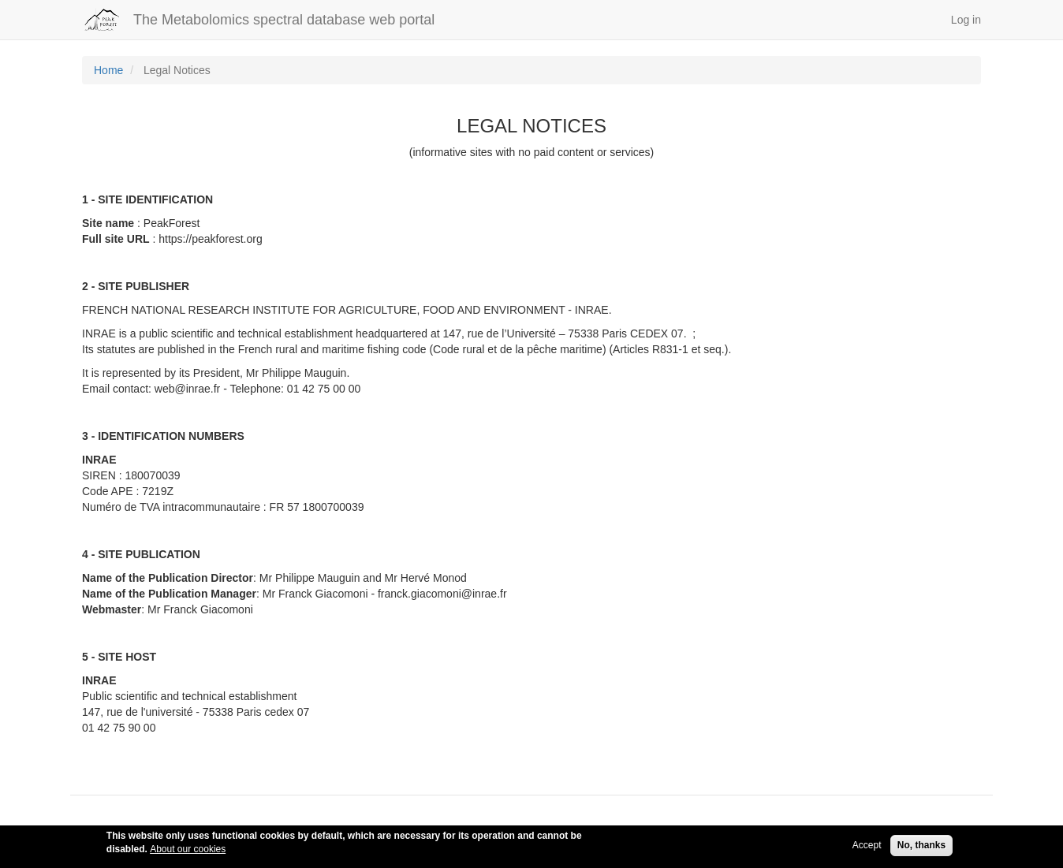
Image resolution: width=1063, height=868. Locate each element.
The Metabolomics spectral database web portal (284, 20)
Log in (966, 19)
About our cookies (188, 852)
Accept (867, 848)
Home (108, 70)
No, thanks (921, 848)
